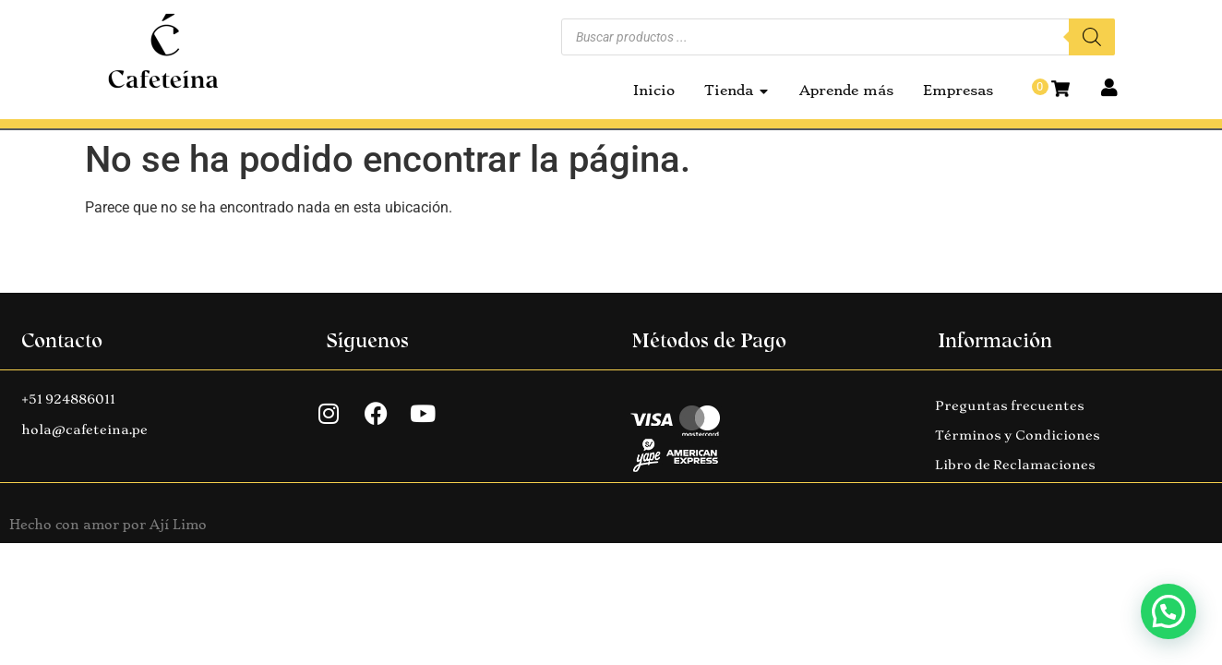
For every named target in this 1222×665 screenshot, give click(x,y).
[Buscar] (1092, 36)
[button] (1168, 611)
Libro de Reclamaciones (1015, 464)
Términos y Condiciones (1017, 435)
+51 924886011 (68, 399)
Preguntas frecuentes (1009, 405)
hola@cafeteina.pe (84, 429)
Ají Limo (178, 524)
